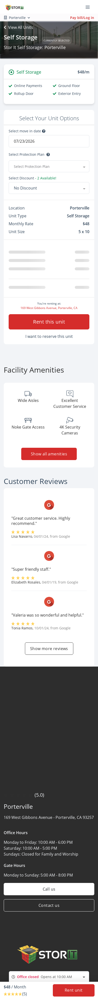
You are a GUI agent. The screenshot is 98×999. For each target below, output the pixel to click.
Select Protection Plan (26, 154)
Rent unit (73, 990)
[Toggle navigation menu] (89, 7)
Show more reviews (49, 650)
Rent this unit (49, 323)
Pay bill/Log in (82, 17)
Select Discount (21, 178)
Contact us (49, 907)
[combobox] (49, 979)
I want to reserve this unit (49, 338)
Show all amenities (49, 456)
